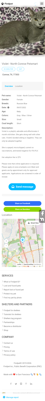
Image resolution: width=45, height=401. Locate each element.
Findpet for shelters (12, 310)
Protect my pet (10, 294)
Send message (22, 186)
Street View (35, 223)
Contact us (8, 343)
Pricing (7, 347)
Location (19, 86)
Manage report (10, 397)
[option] (22, 31)
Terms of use (9, 351)
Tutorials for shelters (12, 314)
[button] (21, 237)
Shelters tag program (12, 318)
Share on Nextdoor (22, 209)
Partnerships (9, 322)
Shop (6, 330)
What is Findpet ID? (12, 282)
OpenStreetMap (28, 264)
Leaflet (19, 264)
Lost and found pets (12, 286)
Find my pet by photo (13, 297)
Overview (9, 86)
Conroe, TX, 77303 (10, 74)
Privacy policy (9, 355)
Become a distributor (12, 326)
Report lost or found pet (14, 290)
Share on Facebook (22, 203)
